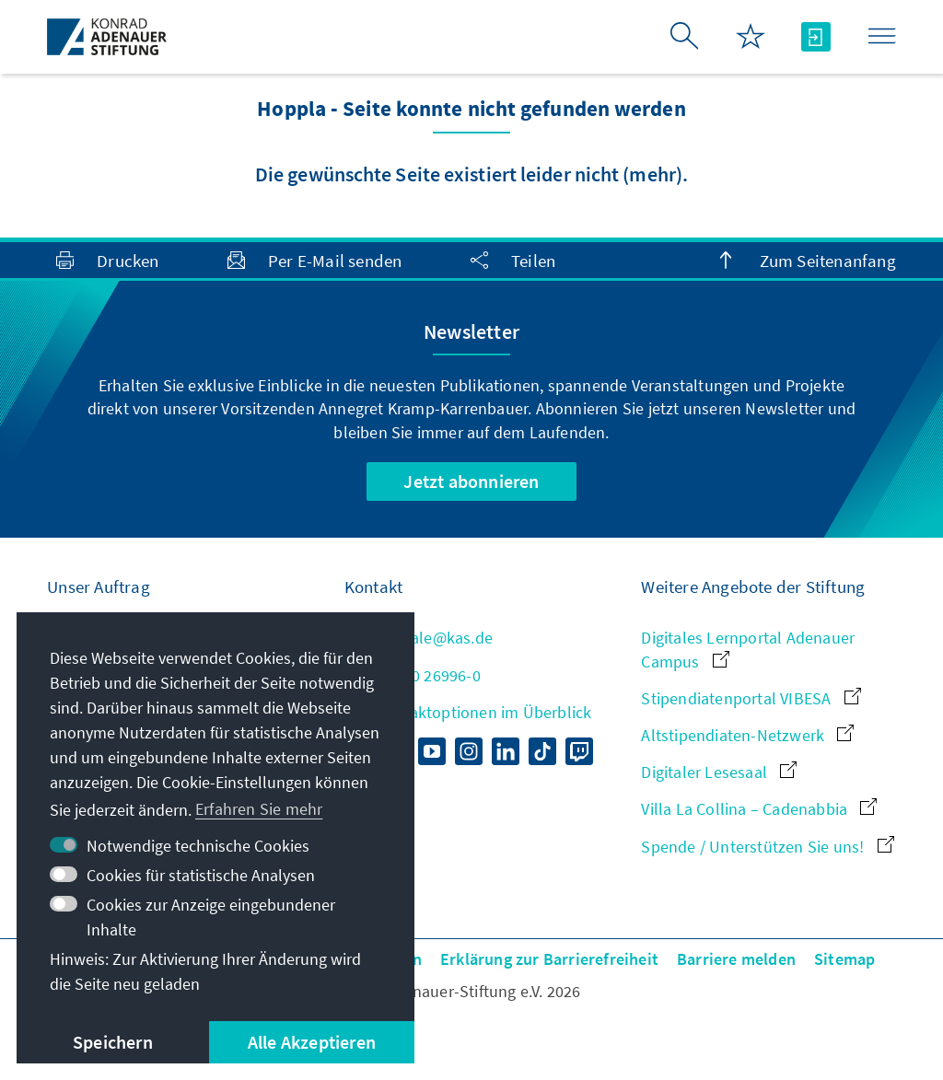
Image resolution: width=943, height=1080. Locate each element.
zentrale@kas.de (418, 637)
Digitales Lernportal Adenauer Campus (748, 649)
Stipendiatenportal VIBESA (750, 698)
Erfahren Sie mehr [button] (258, 808)
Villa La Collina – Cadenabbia (759, 808)
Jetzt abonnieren (471, 481)
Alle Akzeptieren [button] (312, 1041)
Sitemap (844, 959)
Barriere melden (736, 959)
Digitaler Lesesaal (719, 772)
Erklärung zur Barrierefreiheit (549, 959)
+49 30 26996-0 (412, 675)
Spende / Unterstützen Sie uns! (767, 846)
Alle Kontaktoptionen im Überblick (468, 712)
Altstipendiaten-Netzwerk (747, 735)
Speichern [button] (113, 1041)
